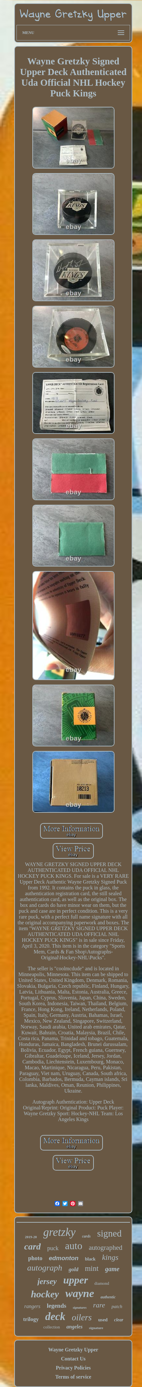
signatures (80, 1307)
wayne (79, 1293)
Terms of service (73, 1377)
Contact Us (73, 1358)
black (90, 1259)
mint (91, 1268)
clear (119, 1319)
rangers (32, 1306)
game (112, 1268)
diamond (101, 1283)
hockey (45, 1294)
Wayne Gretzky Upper (73, 1349)
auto (73, 1245)
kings (110, 1257)
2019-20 (31, 1237)
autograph (44, 1267)
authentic (108, 1297)
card (32, 1246)
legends (56, 1305)
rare (99, 1305)
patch (117, 1306)
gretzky (59, 1232)
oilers (82, 1317)
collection (51, 1327)
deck (55, 1316)
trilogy (31, 1319)
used (103, 1319)
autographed (105, 1247)
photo (35, 1258)
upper (75, 1280)
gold (73, 1269)
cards (86, 1236)
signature (96, 1328)
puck (53, 1248)
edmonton (64, 1258)
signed (109, 1233)
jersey (47, 1281)
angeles (74, 1326)
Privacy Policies (73, 1367)
